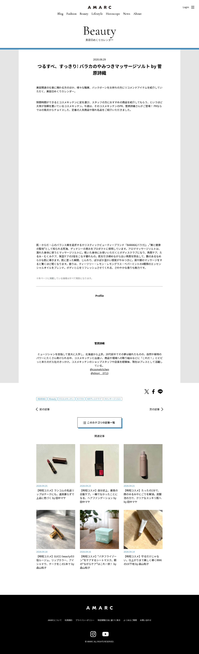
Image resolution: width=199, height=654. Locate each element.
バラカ (81, 398)
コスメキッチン (67, 398)
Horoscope (113, 14)
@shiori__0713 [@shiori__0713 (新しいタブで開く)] (99, 373)
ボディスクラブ (94, 398)
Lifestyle (97, 14)
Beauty (84, 14)
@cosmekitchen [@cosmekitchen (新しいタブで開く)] (99, 369)
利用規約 (68, 620)
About (137, 14)
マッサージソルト (113, 398)
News (126, 14)
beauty (53, 398)
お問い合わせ (145, 620)
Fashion (71, 14)
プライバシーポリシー (84, 620)
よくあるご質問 (130, 620)
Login (186, 7)
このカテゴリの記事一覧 (101, 422)
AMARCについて (55, 620)
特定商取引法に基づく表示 (109, 620)
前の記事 (44, 409)
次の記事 (154, 409)
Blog (60, 14)
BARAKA (42, 398)
